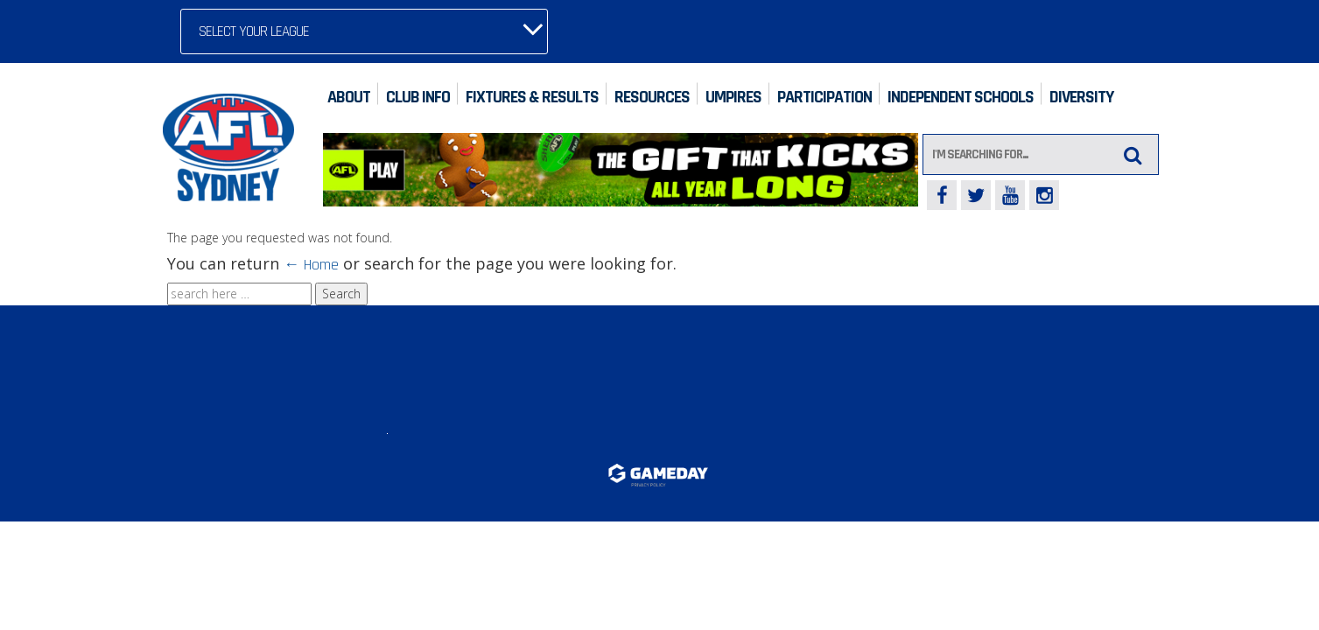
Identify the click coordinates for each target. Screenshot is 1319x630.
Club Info (418, 97)
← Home (311, 265)
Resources (652, 97)
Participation (824, 97)
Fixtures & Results (532, 97)
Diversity (1081, 97)
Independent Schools (961, 97)
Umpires (733, 97)
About (348, 97)
